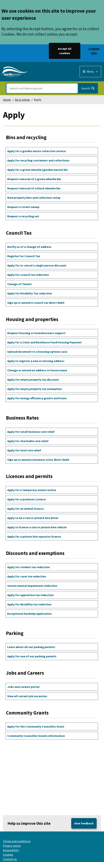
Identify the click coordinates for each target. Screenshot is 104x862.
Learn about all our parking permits (31, 647)
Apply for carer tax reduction (26, 576)
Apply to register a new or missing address (35, 361)
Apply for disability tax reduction (29, 604)
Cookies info (94, 51)
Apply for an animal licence (25, 508)
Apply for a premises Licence (26, 499)
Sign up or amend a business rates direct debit (38, 459)
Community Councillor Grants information (36, 736)
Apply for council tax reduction (28, 275)
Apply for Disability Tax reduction (29, 293)
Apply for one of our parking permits (31, 656)
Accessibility (11, 850)
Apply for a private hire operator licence (34, 536)
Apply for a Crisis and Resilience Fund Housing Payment (44, 342)
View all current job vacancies (27, 696)
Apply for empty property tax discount (33, 379)
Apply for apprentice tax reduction (30, 595)
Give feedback (84, 823)
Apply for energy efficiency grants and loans (37, 398)
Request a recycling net (23, 216)
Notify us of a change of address (29, 247)
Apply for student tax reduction (28, 567)
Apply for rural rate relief (24, 450)
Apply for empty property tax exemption (34, 389)
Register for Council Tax (23, 256)
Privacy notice (12, 845)
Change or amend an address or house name (37, 370)
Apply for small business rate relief (31, 432)
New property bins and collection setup (33, 197)
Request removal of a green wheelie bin (34, 179)
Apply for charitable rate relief (27, 441)
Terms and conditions (17, 841)
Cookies (8, 854)
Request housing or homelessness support (36, 333)
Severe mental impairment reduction (32, 586)
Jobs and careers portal (23, 687)
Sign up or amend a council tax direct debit (35, 302)
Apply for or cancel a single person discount (36, 265)
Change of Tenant (19, 284)
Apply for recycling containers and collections (38, 160)
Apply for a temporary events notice (31, 490)
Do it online (22, 99)
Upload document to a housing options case (37, 351)
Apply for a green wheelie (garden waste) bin (37, 170)
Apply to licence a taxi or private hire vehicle (37, 527)
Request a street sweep (23, 207)
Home (7, 99)
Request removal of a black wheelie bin (33, 188)
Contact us (10, 859)
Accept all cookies (64, 51)
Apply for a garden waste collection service (36, 151)
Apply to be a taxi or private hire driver (32, 518)
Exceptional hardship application (29, 613)
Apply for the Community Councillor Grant (35, 726)
